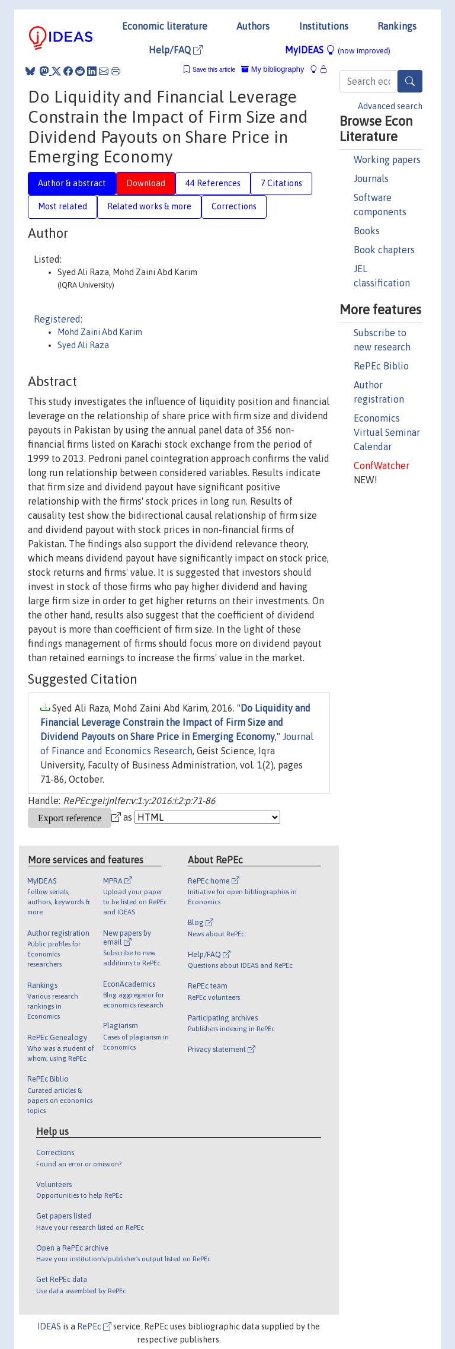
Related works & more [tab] (149, 206)
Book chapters (384, 249)
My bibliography (272, 69)
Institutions (323, 26)
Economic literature (164, 26)
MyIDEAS (337, 49)
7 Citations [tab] (281, 183)
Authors (253, 26)
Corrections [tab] (234, 206)
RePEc (94, 1326)
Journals (371, 178)
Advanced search (390, 106)
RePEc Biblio (381, 366)
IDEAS (49, 1326)
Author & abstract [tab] (72, 183)
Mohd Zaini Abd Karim (99, 332)
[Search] (410, 81)
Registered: (58, 319)
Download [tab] (145, 183)
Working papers (387, 159)
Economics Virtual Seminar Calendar (387, 432)
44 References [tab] (213, 183)
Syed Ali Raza (83, 345)
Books (367, 230)
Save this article (214, 69)
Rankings (396, 26)
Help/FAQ (176, 49)
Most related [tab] (62, 206)
